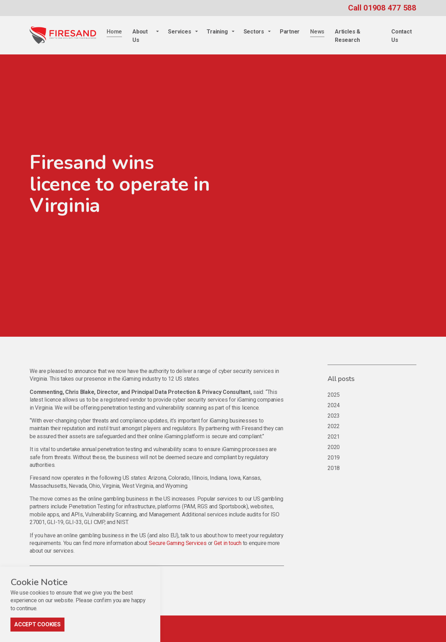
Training (217, 31)
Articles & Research (347, 35)
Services (179, 31)
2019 (334, 457)
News (317, 31)
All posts (341, 378)
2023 (334, 415)
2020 (334, 447)
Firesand (63, 35)
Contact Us (401, 35)
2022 (334, 426)
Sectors (254, 31)
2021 (334, 436)
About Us (140, 35)
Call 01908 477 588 (382, 7)
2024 (334, 405)
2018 (334, 468)
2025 (334, 394)
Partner (290, 31)
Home (114, 31)
